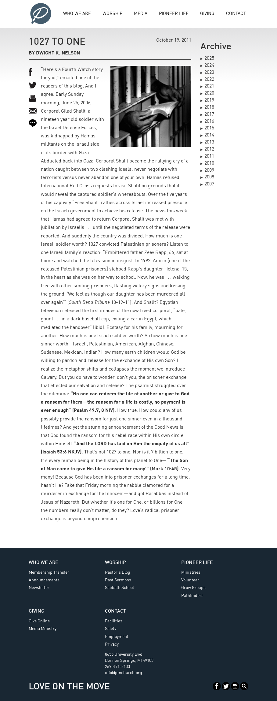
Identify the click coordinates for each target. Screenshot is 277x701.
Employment (116, 637)
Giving (207, 14)
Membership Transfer (49, 572)
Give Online (39, 621)
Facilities (113, 621)
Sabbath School (119, 588)
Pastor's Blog (117, 572)
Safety (110, 629)
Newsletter (39, 588)
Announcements (44, 580)
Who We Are (77, 14)
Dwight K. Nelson (58, 53)
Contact (236, 14)
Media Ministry (42, 629)
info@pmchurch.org (123, 673)
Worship (112, 14)
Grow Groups (193, 588)
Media (140, 14)
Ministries (190, 572)
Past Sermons (118, 580)
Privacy (112, 644)
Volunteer (190, 580)
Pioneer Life (174, 14)
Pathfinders (192, 596)
